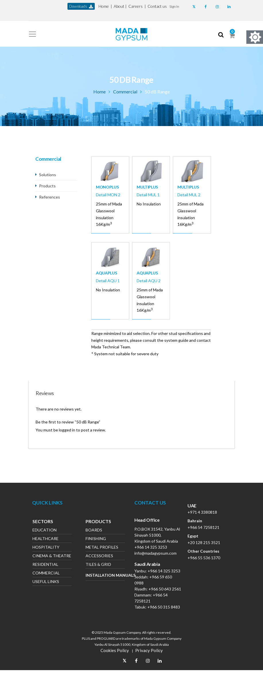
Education (44, 530)
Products (47, 185)
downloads (81, 6)
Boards (94, 530)
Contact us (157, 6)
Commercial (125, 91)
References (49, 197)
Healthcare (45, 539)
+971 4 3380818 (202, 512)
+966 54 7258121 (203, 527)
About (119, 6)
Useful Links (45, 582)
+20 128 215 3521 (203, 542)
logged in (67, 429)
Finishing (96, 539)
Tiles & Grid (98, 565)
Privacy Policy (149, 650)
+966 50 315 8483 (163, 607)
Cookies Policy (114, 650)
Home (103, 6)
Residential (45, 565)
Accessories (99, 556)
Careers (135, 6)
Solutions (47, 174)
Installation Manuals (105, 575)
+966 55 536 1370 (203, 557)
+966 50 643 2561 (164, 588)
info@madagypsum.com (155, 553)
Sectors (42, 522)
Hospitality (45, 547)
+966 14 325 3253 (150, 547)
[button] (174, 6)
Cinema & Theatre (51, 556)
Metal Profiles (102, 547)
